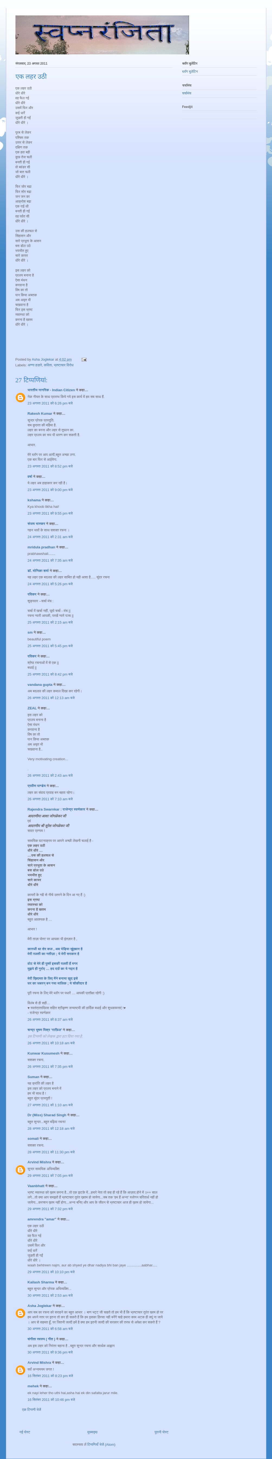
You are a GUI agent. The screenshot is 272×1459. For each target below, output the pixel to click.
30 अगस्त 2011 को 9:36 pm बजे (50, 1352)
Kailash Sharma (41, 1282)
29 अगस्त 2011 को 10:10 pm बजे (51, 1272)
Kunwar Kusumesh (44, 1053)
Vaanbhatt (36, 1186)
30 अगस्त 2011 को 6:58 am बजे (50, 1329)
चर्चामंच (186, 93)
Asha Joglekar (40, 1306)
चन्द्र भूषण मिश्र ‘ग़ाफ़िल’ (45, 1030)
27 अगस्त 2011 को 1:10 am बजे (50, 1105)
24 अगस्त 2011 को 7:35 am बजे (50, 560)
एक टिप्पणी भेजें (31, 1410)
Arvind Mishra (39, 1162)
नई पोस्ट (25, 1432)
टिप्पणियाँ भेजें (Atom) (101, 1444)
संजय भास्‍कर (37, 524)
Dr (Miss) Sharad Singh (47, 1115)
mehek (33, 1386)
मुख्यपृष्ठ (92, 1432)
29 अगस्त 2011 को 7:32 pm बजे (50, 1209)
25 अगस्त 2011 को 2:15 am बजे (50, 622)
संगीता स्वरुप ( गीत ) (41, 1339)
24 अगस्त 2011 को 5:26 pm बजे (50, 584)
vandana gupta (40, 685)
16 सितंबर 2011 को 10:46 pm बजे (51, 1400)
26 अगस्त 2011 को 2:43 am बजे (50, 775)
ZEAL (32, 708)
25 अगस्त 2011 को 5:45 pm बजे (50, 646)
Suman (33, 1077)
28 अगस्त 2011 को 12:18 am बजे (51, 1129)
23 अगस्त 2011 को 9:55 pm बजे (50, 513)
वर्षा (30, 477)
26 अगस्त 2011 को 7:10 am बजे (50, 799)
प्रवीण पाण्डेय (37, 786)
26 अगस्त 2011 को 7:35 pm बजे (50, 1067)
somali (33, 1139)
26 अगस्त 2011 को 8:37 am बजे (50, 1019)
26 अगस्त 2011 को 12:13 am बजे (51, 698)
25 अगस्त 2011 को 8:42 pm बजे (50, 674)
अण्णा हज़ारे (35, 365)
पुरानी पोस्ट (162, 1432)
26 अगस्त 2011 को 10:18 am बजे (51, 1043)
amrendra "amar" (42, 1219)
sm (30, 632)
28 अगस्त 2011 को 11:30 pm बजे (51, 1152)
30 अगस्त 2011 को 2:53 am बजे (50, 1295)
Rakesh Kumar (40, 413)
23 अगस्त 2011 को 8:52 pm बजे (50, 466)
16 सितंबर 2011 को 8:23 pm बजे (50, 1376)
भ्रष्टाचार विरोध (63, 365)
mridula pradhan (41, 547)
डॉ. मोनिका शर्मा (39, 571)
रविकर (33, 594)
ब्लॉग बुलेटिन (190, 72)
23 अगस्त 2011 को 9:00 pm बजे (50, 490)
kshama (34, 500)
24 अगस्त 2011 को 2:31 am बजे (50, 537)
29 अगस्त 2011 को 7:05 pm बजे (50, 1176)
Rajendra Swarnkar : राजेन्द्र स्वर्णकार (56, 809)
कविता (48, 365)
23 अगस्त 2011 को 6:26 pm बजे (50, 403)
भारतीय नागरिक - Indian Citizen (51, 390)
